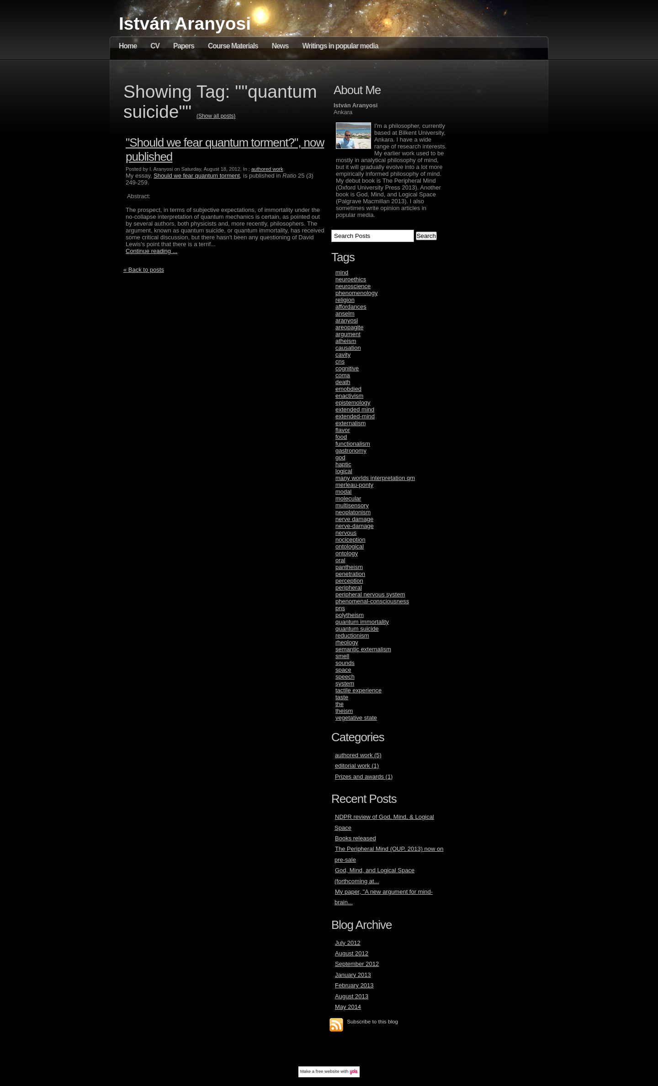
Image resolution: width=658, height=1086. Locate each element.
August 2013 (351, 996)
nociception (350, 539)
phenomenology (356, 293)
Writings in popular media (340, 46)
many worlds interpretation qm (375, 477)
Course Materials (233, 46)
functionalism (352, 443)
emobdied (348, 388)
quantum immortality (362, 621)
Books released (355, 838)
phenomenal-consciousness (372, 601)
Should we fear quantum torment (197, 175)
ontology (346, 553)
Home (128, 46)
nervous (345, 532)
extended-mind (355, 416)
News (280, 46)
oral (340, 560)
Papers (183, 46)
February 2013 (354, 985)
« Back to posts (143, 269)
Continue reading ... (151, 251)
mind (341, 272)
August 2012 (351, 953)
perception (349, 580)
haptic (343, 464)
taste (341, 697)
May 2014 (348, 1006)
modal (343, 491)
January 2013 (353, 974)
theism (344, 710)
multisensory (352, 505)
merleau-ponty (354, 484)
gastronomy (350, 450)
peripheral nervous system (370, 594)
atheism (345, 340)
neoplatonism (353, 512)
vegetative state (356, 717)
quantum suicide (357, 628)
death (342, 382)
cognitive (347, 368)
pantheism (349, 567)
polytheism (349, 615)
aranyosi (346, 320)
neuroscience (353, 286)
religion (345, 299)
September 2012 (357, 963)
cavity (342, 354)
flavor (342, 430)
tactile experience (358, 690)
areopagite (349, 327)
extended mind (354, 409)
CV (154, 46)
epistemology (353, 402)
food (341, 436)
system (344, 683)
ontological (349, 546)
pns (340, 608)
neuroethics (350, 279)
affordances (350, 306)
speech (345, 676)
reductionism (352, 635)
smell (342, 656)
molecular (348, 498)
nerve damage (354, 519)
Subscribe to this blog (372, 1021)
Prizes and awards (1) (364, 776)
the (339, 704)
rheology (346, 642)
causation (348, 347)
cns (340, 361)
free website (328, 1071)
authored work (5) (358, 755)
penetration (350, 573)
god (340, 457)
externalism (350, 423)
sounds (345, 662)
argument (348, 334)
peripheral (348, 587)
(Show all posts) (215, 116)
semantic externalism (363, 649)
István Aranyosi (185, 23)
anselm (345, 313)
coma (342, 375)
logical (343, 471)
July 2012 (348, 942)
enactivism (349, 395)
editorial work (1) (357, 765)
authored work (267, 169)
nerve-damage (354, 525)
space (343, 669)
